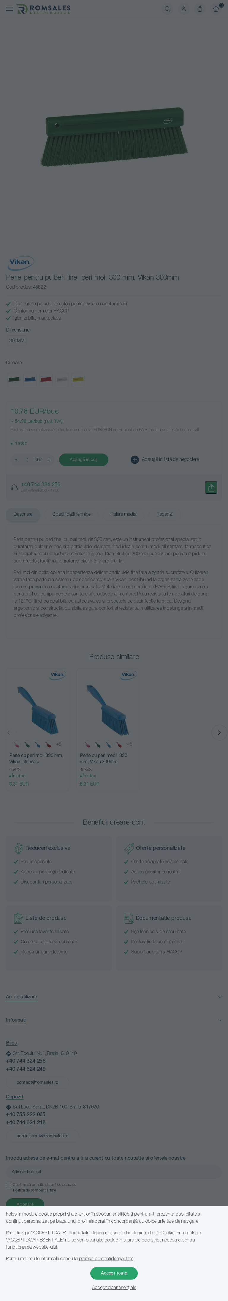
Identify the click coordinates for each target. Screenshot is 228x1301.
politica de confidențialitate (106, 1259)
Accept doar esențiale (114, 1288)
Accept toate (114, 1273)
